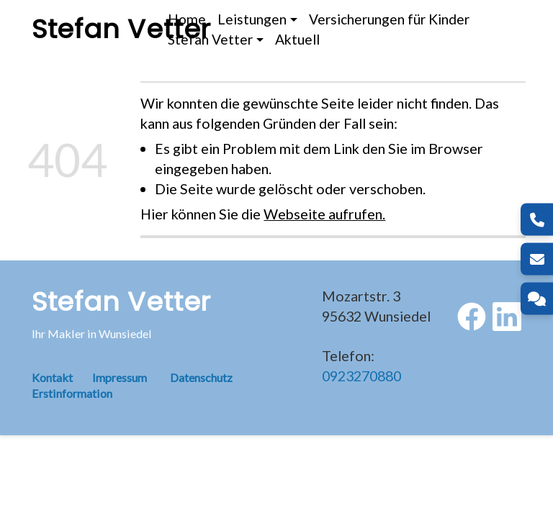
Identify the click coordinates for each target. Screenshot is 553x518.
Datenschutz (201, 377)
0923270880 (361, 375)
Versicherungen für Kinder (389, 19)
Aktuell (297, 39)
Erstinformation (72, 393)
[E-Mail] (537, 259)
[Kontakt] (537, 299)
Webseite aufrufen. (324, 213)
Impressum (119, 377)
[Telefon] (537, 220)
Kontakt (62, 377)
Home (187, 19)
